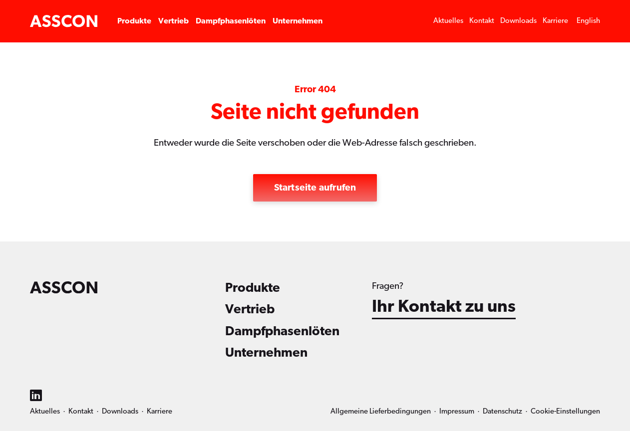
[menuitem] (588, 21)
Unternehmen (297, 21)
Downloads (518, 20)
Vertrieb (173, 21)
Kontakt (481, 20)
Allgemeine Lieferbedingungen (380, 411)
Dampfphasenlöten (231, 21)
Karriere (555, 20)
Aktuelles (448, 20)
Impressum (456, 411)
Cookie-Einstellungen (565, 411)
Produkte (134, 21)
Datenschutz (502, 411)
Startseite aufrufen (315, 188)
